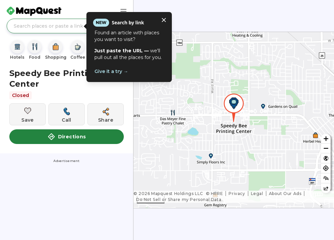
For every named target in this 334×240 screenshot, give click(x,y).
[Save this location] (27, 114)
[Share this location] (105, 114)
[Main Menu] (123, 11)
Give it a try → (111, 71)
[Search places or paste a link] (66, 26)
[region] (233, 120)
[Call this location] (66, 114)
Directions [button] (66, 137)
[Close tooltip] (163, 20)
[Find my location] (326, 168)
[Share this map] (326, 188)
